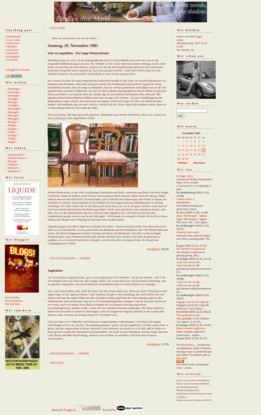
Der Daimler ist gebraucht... (191, 248)
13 (203, 145)
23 (186, 154)
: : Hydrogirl (12, 115)
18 (195, 150)
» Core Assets (12, 39)
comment (85, 257)
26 (199, 154)
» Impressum (12, 43)
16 (186, 150)
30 (186, 158)
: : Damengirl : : (14, 92)
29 (183, 158)
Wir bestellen (12, 297)
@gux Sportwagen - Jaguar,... (192, 215)
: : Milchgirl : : (13, 118)
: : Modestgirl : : (14, 88)
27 (203, 154)
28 (178, 158)
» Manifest (11, 46)
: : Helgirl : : (11, 141)
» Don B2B (11, 59)
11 (195, 145)
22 (183, 154)
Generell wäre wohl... (188, 232)
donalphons (153, 249)
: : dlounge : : (12, 161)
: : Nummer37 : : (14, 171)
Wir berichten (12, 304)
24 (191, 154)
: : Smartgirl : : (13, 98)
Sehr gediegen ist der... (188, 315)
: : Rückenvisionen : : (16, 157)
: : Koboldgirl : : (14, 108)
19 (199, 150)
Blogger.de (70, 409)
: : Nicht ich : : (13, 167)
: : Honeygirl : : (13, 95)
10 (191, 145)
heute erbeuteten (57, 118)
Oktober (183, 162)
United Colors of (185, 199)
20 (203, 150)
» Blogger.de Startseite (17, 69)
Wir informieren (14, 300)
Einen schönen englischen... (191, 328)
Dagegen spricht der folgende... (193, 301)
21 (178, 154)
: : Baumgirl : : (13, 112)
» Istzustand (11, 53)
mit (192, 49)
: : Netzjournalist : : (15, 154)
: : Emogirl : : (12, 135)
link (52, 257)
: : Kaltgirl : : (12, 128)
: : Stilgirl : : (11, 131)
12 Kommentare (65, 257)
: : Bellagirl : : (12, 102)
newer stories (57, 27)
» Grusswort (11, 49)
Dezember (199, 162)
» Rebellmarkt (13, 36)
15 (183, 150)
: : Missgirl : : (12, 121)
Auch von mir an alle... (189, 262)
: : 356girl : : (12, 138)
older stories (57, 362)
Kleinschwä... (188, 344)
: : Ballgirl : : (12, 125)
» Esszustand (12, 56)
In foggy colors (184, 175)
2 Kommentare (64, 353)
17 (191, 150)
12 (199, 145)
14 (178, 150)
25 (195, 154)
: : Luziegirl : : (13, 105)
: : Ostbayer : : (13, 164)
